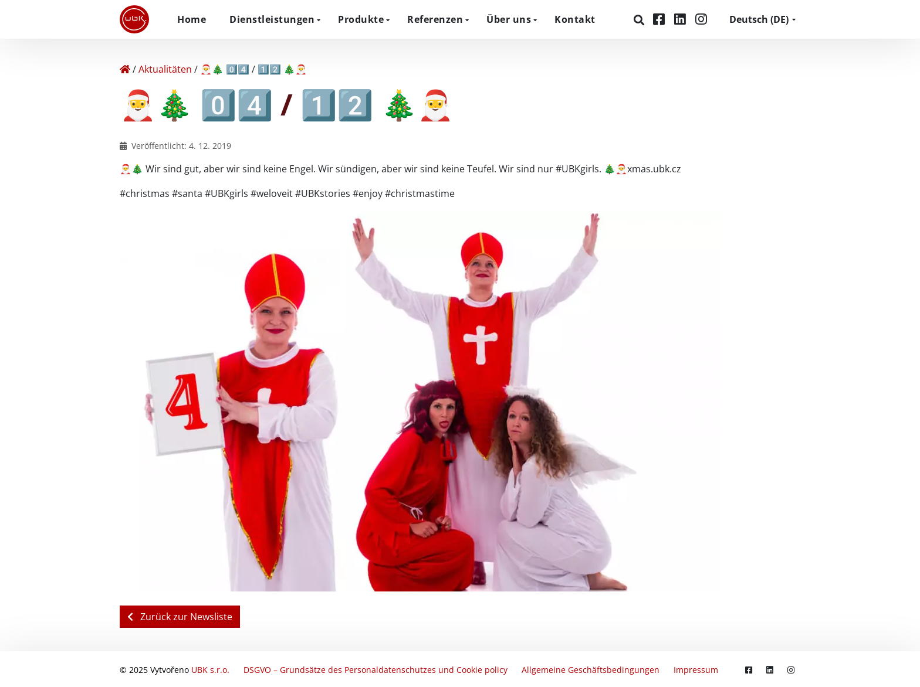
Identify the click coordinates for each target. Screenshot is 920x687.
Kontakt (575, 19)
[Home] (125, 69)
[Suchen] (640, 20)
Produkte (361, 19)
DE (759, 19)
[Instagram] (701, 19)
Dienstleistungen (271, 19)
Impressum (696, 669)
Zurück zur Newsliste (179, 616)
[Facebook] (660, 19)
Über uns (508, 19)
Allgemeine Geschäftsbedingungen (590, 669)
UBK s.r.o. (210, 669)
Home (191, 19)
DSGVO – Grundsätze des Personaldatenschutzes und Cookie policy (375, 669)
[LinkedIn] (681, 19)
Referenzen (435, 19)
